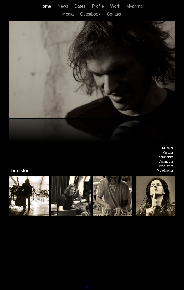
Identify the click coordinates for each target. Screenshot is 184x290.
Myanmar (135, 6)
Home (45, 6)
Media (68, 14)
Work (115, 6)
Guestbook (91, 14)
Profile (98, 6)
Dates (81, 6)
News (63, 6)
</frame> (92, 287)
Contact (114, 14)
